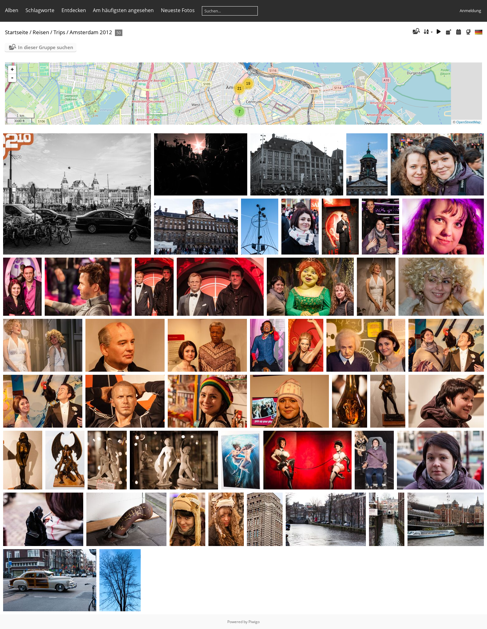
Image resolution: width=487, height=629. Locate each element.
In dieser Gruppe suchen (45, 47)
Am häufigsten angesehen (123, 10)
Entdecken (73, 10)
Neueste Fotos (178, 10)
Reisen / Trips (49, 32)
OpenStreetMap (468, 122)
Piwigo (254, 621)
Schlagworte (39, 10)
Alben (11, 10)
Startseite (16, 32)
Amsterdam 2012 (91, 32)
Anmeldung (470, 10)
